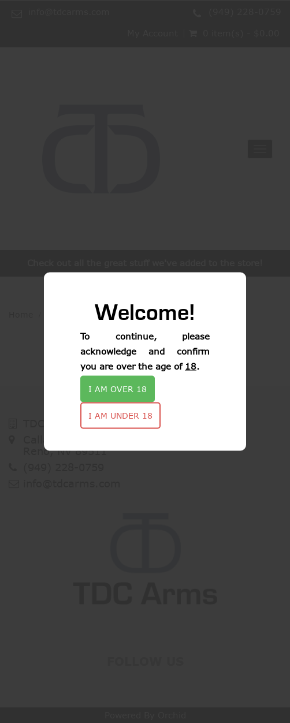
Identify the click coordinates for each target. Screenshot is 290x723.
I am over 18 (117, 389)
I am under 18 (120, 416)
